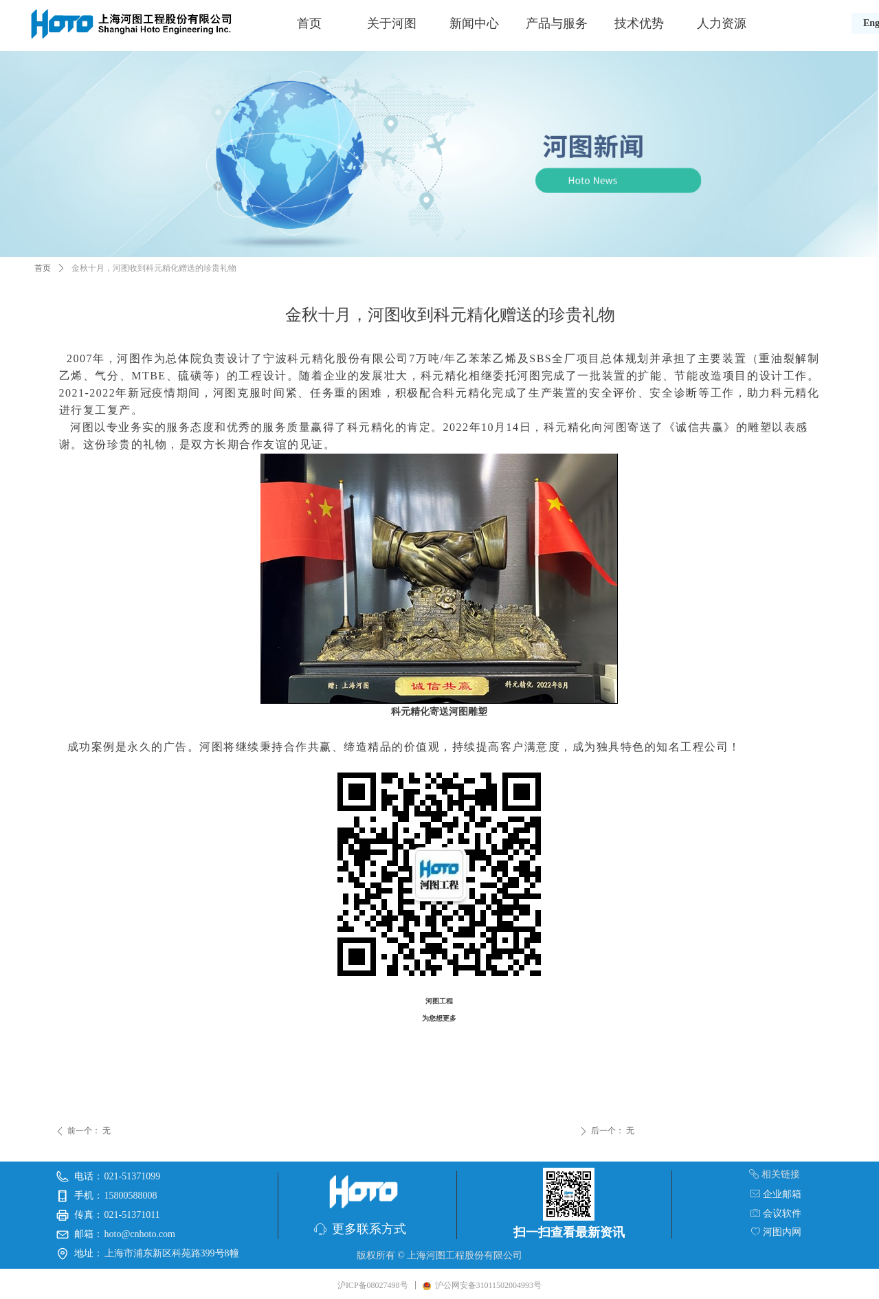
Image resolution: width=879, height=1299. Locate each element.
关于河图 (391, 23)
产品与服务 (557, 23)
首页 (309, 23)
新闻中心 (474, 23)
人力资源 (721, 23)
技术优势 (639, 23)
